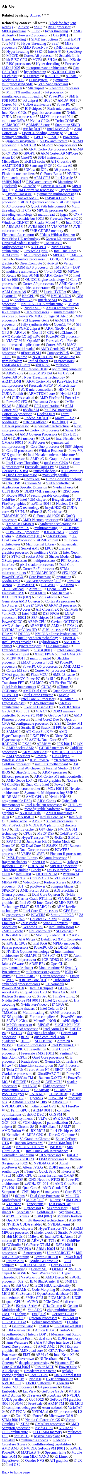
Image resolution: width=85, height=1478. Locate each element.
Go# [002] (36, 1399)
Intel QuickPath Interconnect (47, 1151)
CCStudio (13, 1245)
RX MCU (38, 1131)
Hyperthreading (17, 51)
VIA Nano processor (53, 84)
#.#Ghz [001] (41, 503)
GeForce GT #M (38, 1245)
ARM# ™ (44, 744)
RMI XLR (28, 145)
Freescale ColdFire (59, 341)
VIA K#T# (70, 1318)
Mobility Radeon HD (51, 935)
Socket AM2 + (28, 198)
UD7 (64, 955)
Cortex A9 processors (38, 284)
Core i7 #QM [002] (16, 1367)
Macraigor (65, 182)
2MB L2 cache (12, 931)
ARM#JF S (37, 626)
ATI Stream (31, 76)
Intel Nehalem (66, 438)
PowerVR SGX (13, 988)
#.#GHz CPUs (16, 943)
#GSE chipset (70, 202)
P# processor (54, 92)
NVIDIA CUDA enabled (24, 1224)
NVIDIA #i (40, 1412)
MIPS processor (35, 255)
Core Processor (40, 577)
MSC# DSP (45, 833)
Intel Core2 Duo (47, 719)
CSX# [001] (10, 108)
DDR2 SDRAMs (14, 1289)
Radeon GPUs (12, 866)
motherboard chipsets (17, 1228)
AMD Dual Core (35, 691)
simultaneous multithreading (22, 96)
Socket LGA (24, 300)
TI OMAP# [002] (43, 573)
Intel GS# (13, 1464)
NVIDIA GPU (42, 357)
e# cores (8, 316)
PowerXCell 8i (13, 1318)
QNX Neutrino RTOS (44, 1179)
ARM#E (22, 406)
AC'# (5, 817)
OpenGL (69, 638)
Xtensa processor (14, 894)
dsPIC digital (71, 1021)
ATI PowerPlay (72, 471)
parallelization (57, 1122)
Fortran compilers (42, 1017)
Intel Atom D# (53, 1029)
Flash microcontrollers (18, 174)
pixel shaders (65, 288)
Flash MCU (39, 674)
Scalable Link (69, 55)
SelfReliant (47, 1126)
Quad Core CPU (64, 691)
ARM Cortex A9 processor (47, 149)
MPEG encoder (64, 943)
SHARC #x (43, 907)
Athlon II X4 (44, 1330)
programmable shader (17, 968)
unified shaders (45, 471)
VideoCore (31, 882)
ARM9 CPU (37, 622)
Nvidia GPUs (40, 121)
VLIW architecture (54, 141)
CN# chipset (31, 1192)
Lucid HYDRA (55, 292)
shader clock (43, 1232)
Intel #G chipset (29, 768)
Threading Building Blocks (21, 870)
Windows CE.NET (15, 222)
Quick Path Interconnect (48, 206)
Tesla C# (58, 992)
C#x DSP (13, 483)
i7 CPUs (58, 1004)
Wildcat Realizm (51, 450)
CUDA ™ (75, 805)
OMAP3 (30, 955)
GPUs (38, 137)
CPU (50, 332)
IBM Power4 (39, 760)
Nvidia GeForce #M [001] (21, 1000)
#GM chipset (32, 1122)
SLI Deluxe (43, 1041)
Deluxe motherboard (47, 1322)
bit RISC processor (58, 410)
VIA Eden (65, 898)
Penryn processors (15, 947)
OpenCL (57, 964)
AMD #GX (10, 169)
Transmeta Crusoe (46, 402)
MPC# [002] (35, 1200)
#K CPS (64, 373)
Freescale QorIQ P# (39, 467)
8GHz (19, 1379)
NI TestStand (48, 1359)
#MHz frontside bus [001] (25, 218)
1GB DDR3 (50, 960)
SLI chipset (64, 931)
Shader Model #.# (47, 222)
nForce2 (36, 512)
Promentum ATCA (15, 1090)
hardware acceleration (56, 524)
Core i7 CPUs (33, 605)
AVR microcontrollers (37, 389)
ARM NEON (55, 328)
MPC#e (73, 271)
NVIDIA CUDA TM (67, 752)
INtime (22, 357)
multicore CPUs (46, 552)
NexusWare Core (44, 1273)
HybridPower (48, 642)
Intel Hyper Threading (22, 463)
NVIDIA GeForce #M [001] (44, 1448)
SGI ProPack (11, 825)
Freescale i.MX (13, 593)
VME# (26, 854)
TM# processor (54, 1086)
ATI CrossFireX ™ (39, 731)
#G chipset (30, 100)
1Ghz (68, 960)
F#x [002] (39, 1314)
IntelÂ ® (54, 51)
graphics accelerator (46, 112)
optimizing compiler (66, 369)
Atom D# (8, 157)
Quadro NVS (34, 1460)
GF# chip (46, 829)
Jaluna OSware (13, 964)
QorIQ (55, 259)
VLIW (42, 1118)
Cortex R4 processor (45, 430)
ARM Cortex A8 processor (34, 190)
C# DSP (12, 153)
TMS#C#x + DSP (67, 267)
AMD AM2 (46, 1346)
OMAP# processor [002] (43, 581)
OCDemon (9, 691)
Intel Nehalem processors (43, 805)
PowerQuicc (68, 1367)
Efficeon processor (15, 776)
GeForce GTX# (63, 1314)
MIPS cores (36, 442)
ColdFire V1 (69, 833)
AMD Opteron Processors (38, 434)
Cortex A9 (64, 165)
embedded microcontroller (21, 788)
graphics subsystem (20, 141)
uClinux (63, 687)
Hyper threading (48, 64)
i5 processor (32, 1208)
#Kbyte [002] (16, 495)
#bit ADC (35, 1310)
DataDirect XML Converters (62, 939)
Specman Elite (55, 1452)
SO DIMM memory (47, 1432)
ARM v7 (42, 1355)
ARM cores (10, 255)
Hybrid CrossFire (19, 194)
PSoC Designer (13, 1094)
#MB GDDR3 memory (46, 231)
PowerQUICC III (53, 186)
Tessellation (37, 1049)
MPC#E (43, 1025)
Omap (74, 976)
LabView (29, 1391)
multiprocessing (46, 528)
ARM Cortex (46, 801)
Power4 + (72, 398)
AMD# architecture (60, 308)
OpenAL (8, 434)
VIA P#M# (62, 878)
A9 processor (63, 169)
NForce (55, 1200)
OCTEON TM (46, 874)
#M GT (7, 638)
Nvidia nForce (63, 487)
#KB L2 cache (34, 161)
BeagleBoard (61, 499)
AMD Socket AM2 (20, 748)
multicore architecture (22, 271)
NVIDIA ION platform (43, 825)
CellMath (71, 609)
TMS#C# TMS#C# (20, 524)
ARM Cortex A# (34, 752)
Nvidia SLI (32, 308)
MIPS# (7, 1249)
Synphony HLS (70, 1212)
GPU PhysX (61, 756)
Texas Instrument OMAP (56, 1175)
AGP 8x (47, 145)
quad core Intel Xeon (49, 1037)
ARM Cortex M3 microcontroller (58, 776)
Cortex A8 (9, 377)
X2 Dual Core (30, 845)
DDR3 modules (69, 947)
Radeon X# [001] (37, 418)
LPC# (49, 548)
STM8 (16, 556)
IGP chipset (33, 108)
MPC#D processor (63, 866)
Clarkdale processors (17, 1074)
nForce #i (68, 1171)
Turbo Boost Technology (64, 479)
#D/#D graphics (49, 780)
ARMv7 (37, 1240)
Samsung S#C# (40, 165)
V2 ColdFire (11, 784)
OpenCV (12, 1220)
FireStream (23, 1293)
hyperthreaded (12, 1334)
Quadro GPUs (12, 88)
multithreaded (25, 349)
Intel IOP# (23, 874)
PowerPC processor (33, 35)
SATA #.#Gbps (17, 1021)
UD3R (76, 1297)
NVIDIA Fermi (59, 1224)
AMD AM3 (10, 1448)
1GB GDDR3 (24, 1159)
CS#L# (44, 1326)
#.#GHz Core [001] (33, 980)
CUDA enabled (23, 398)
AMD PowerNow (35, 47)
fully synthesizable (34, 324)
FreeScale (35, 1403)
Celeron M (33, 483)
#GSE (21, 1273)
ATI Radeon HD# (33, 369)
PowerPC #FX (16, 402)
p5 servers (34, 1395)
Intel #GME (30, 275)
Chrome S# (25, 1126)
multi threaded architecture (44, 1220)
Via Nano (67, 585)
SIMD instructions (44, 39)
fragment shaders (14, 862)
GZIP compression (59, 1379)
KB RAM (66, 1428)
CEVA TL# (10, 695)
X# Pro (42, 996)
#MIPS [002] (11, 182)
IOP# (44, 169)
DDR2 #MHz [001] (16, 935)
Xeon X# (62, 1383)
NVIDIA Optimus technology (27, 951)
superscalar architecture (51, 426)
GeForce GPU (33, 927)
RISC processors (18, 64)
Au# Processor (69, 1065)
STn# (6, 679)
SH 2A (52, 60)
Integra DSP (37, 1334)
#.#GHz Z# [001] (37, 1183)
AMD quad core (31, 1350)
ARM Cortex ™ (56, 275)
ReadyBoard (30, 1061)
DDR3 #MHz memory (40, 491)
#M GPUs (73, 1200)
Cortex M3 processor (17, 1387)
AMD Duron (54, 1277)
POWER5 (38, 915)
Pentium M (71, 874)
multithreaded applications (21, 345)
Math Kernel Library (41, 544)
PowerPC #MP (32, 715)
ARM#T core (57, 536)
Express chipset (13, 703)
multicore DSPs (13, 121)
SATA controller (58, 483)
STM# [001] (11, 1420)
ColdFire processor (15, 764)
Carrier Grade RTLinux (35, 898)
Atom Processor (55, 858)
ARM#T (72, 76)
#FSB (40, 854)
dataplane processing (34, 1363)
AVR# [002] (37, 226)
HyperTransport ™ (35, 837)
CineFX (26, 157)
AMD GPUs (35, 797)
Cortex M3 (54, 345)
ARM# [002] (45, 1249)
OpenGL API (56, 589)
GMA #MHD (24, 817)
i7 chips (20, 1314)
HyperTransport (29, 646)
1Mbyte (33, 1236)
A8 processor (15, 206)
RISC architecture (39, 182)
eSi (4, 398)
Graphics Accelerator (64, 459)
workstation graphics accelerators (26, 288)
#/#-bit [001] (32, 129)
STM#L (73, 837)
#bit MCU (9, 613)
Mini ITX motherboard (23, 92)
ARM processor (13, 459)
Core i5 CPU (39, 878)
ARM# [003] (11, 125)
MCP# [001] (15, 658)
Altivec (35, 15)
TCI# (52, 1240)
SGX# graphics (13, 1017)
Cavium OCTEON (64, 622)
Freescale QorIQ (36, 251)
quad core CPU (36, 992)
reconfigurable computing (50, 495)
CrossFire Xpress (14, 1444)
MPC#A (59, 255)
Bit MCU (76, 1403)
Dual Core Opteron (46, 894)
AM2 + (56, 626)
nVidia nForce (46, 597)
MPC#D (12, 55)
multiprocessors (44, 560)
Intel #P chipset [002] (66, 1131)
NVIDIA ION (61, 296)
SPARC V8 (67, 357)
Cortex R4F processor (38, 569)
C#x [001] (60, 35)
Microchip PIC (13, 1049)
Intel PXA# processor (22, 1029)
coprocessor (25, 117)
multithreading (12, 149)
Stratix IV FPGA (70, 1232)
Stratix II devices (55, 923)
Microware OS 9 (61, 1416)
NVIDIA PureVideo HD (19, 630)
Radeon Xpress (55, 882)
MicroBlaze (10, 161)
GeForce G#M (22, 1326)
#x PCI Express (17, 1216)
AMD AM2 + (73, 666)
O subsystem (38, 80)
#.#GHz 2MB (54, 532)
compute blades (62, 886)
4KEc (58, 837)
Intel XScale (72, 60)
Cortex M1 (39, 1269)
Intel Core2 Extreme (38, 695)
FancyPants (35, 1204)
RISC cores (71, 491)
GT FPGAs (18, 1412)
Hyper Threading (33, 43)
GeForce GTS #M (15, 471)
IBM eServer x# (18, 1330)
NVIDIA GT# (44, 1163)
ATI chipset (10, 1371)
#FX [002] (69, 573)
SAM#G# (13, 731)
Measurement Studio (66, 1334)
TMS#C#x (9, 1012)
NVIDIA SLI (11, 1383)
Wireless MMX (13, 760)
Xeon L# (38, 862)
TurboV (64, 1330)
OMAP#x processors (50, 1424)
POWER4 (56, 1098)
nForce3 (37, 1416)
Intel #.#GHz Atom (59, 1236)
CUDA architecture (37, 104)
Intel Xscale (64, 178)
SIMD (53, 137)
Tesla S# (72, 1061)
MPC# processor (14, 31)
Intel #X (25, 902)
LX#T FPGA (39, 736)
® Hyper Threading (41, 1033)
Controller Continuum (18, 1155)
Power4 (40, 756)
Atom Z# (63, 1041)
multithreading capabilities (51, 1444)
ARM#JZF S (69, 699)
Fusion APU (15, 1261)
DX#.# (64, 467)
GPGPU (29, 153)
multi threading (65, 312)
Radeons (59, 1440)
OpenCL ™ (62, 324)
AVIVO (32, 1302)
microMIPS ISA (40, 373)
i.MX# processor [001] (56, 117)
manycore (52, 1192)
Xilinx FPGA (44, 654)
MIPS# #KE (26, 585)
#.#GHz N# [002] (67, 1025)
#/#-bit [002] (53, 271)
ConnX (20, 1416)
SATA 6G (36, 1094)
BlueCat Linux (26, 772)
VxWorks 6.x (30, 1277)
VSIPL (20, 512)
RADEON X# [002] (16, 597)
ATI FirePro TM (61, 683)
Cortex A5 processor (17, 414)
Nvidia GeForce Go (44, 1261)
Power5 (60, 784)
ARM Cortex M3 (38, 381)
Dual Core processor (34, 850)
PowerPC (63, 104)
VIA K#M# (59, 226)
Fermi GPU (19, 1110)
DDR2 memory (69, 1338)
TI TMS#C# (57, 1094)
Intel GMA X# (69, 654)
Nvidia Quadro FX (15, 528)
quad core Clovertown (18, 1359)
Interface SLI (47, 300)
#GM (25, 1037)
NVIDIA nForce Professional (56, 634)
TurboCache (18, 821)
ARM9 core (14, 373)
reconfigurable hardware (42, 809)
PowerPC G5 (43, 947)
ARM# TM (56, 1403)
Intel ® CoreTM (51, 817)
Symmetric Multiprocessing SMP (48, 793)
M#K (10, 980)
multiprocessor (12, 385)
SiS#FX (52, 845)
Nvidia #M (10, 422)
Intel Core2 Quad (69, 650)
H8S (43, 1102)
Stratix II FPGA (62, 915)
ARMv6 (20, 332)
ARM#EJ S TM (23, 1102)
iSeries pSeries (26, 1306)
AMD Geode (68, 284)
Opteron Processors (43, 1318)
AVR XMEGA (63, 1118)
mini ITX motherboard (51, 764)
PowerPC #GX (13, 577)
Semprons (9, 1192)
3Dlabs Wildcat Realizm (57, 235)
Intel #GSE (62, 617)
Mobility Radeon (69, 1216)
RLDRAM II (11, 797)
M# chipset (36, 88)
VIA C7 (41, 711)
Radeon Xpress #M (29, 1143)
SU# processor (53, 630)
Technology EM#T (15, 907)
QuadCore (29, 1188)
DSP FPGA (51, 613)
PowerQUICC (12, 622)
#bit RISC (43, 365)
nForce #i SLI (31, 353)
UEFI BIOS (10, 491)
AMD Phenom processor (40, 520)
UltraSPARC (25, 976)
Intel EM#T (71, 39)
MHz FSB (66, 902)
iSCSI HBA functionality (52, 1285)
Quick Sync (47, 1171)
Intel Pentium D (62, 1045)
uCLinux (66, 332)
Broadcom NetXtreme (40, 1371)
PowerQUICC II (46, 1257)
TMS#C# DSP (55, 198)
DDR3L (24, 634)
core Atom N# (39, 1069)
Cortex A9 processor (60, 601)
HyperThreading (14, 39)
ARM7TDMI (11, 381)
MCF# (37, 60)
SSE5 (38, 51)
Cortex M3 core (17, 670)
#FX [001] (64, 744)
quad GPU (14, 1302)
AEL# (6, 1147)
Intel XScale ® (58, 129)
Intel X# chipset (41, 988)
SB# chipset (40, 617)
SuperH (70, 430)
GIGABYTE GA (14, 1322)
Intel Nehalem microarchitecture (51, 455)
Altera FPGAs (33, 1167)
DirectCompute (30, 263)
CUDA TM (36, 866)
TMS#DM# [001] (61, 1143)
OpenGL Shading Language (42, 133)
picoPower (37, 886)
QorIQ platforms (38, 1383)
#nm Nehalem (12, 361)
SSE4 (55, 43)
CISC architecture (15, 1432)
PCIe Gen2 (52, 1302)
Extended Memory (15, 650)
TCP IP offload (13, 589)
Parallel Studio (57, 768)
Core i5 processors (19, 450)
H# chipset (9, 76)
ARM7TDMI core (41, 393)
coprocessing (15, 915)
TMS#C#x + (53, 243)
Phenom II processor (64, 88)
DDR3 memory (60, 1167)
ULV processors (37, 312)
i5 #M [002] (43, 1216)
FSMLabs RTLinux (16, 365)
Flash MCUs (15, 878)
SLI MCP (36, 683)
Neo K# (35, 1379)
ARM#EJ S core (38, 125)
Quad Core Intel (37, 784)
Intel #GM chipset (33, 499)
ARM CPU (42, 178)
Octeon (73, 1306)
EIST (26, 1355)
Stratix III (28, 727)
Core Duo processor (44, 446)
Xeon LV (8, 845)
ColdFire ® (45, 1212)
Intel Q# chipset (56, 1000)
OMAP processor (51, 1159)
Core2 (35, 1082)
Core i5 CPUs (61, 1265)
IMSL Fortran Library (22, 858)
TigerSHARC (58, 316)
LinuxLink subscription (36, 1065)
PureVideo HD (67, 381)
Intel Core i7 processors (40, 911)
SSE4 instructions (51, 157)
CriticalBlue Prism (20, 1338)
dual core (45, 1338)
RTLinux (61, 1456)
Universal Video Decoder (20, 243)
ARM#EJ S (14, 226)
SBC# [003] (63, 1069)
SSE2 (36, 31)
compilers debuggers (21, 1407)
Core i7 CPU (38, 1375)
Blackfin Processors (31, 1045)
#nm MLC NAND (35, 1456)
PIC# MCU (38, 593)
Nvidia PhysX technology (20, 507)
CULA (45, 438)
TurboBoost (61, 980)
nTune (29, 1171)
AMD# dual (60, 593)
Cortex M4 (10, 104)
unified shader (38, 361)
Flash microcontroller (62, 108)
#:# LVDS (30, 1086)
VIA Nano (13, 1204)
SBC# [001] (43, 650)
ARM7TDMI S (13, 165)
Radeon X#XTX (51, 1078)
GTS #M (55, 1114)
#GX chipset (11, 312)
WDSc (7, 1045)
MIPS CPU (35, 1135)
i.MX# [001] (55, 788)
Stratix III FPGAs (54, 727)
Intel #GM (29, 613)
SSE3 (38, 27)
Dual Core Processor (45, 1196)
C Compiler (62, 1090)
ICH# (69, 972)
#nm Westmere (17, 1342)
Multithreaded (12, 1310)
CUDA (46, 687)
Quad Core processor (21, 475)
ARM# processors (63, 1012)
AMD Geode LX (55, 1188)
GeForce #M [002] (46, 516)
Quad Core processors (48, 1057)
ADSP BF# (37, 964)
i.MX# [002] (73, 1257)
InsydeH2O (53, 507)
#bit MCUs (14, 1236)
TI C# (21, 1240)
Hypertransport (13, 740)
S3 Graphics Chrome (35, 1139)
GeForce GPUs (52, 1391)
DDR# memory (24, 438)
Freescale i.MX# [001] (37, 1053)
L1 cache (29, 186)
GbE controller (40, 931)
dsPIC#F (19, 1082)
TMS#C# (49, 955)
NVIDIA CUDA (63, 72)
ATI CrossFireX (47, 609)
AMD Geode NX (53, 349)
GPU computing (13, 1269)
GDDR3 (64, 988)
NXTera (72, 780)
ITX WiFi (48, 585)
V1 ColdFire (71, 1240)
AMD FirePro (49, 398)
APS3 (36, 821)
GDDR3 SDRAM (33, 1265)
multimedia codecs (34, 1440)
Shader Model (59, 556)
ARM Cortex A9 (14, 292)
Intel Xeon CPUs (14, 112)
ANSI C (56, 862)
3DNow (29, 169)
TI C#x (26, 210)
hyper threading (56, 31)
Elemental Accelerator (18, 235)
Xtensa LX (53, 1061)
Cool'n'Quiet (46, 414)
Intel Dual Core (65, 251)
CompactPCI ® (58, 353)
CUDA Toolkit (12, 393)
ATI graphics (58, 1460)
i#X (80, 744)
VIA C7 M (14, 341)
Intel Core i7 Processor (37, 699)
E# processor (63, 1412)
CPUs (27, 833)
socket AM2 (10, 992)
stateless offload (34, 422)
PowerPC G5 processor (63, 336)
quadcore (8, 1041)
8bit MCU (21, 1436)
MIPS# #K (9, 882)
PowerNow (71, 137)
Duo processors (57, 646)
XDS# (24, 1424)
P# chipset (55, 512)
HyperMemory (70, 190)
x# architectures (65, 760)
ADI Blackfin (64, 890)
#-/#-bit (52, 263)
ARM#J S (59, 1102)
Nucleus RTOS (13, 80)
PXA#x (72, 626)
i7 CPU (7, 198)
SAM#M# (41, 1090)
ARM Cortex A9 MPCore (59, 153)
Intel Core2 (45, 902)
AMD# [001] (67, 100)
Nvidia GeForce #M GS (42, 1420)
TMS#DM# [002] (14, 516)
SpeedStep (74, 51)
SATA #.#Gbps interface (51, 1342)
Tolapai (72, 862)
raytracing (63, 577)
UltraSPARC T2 (59, 1253)
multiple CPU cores (16, 609)
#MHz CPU (34, 1297)
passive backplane (47, 1436)
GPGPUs (24, 1249)
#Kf (43, 296)
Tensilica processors (30, 259)
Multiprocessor (25, 960)
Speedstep (24, 1212)
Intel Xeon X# (64, 1355)
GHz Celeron (52, 1306)
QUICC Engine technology (45, 279)
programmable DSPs (17, 801)
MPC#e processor (19, 1025)
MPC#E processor (50, 210)
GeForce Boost (51, 174)
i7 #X (78, 1460)
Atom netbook (52, 1407)
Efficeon (8, 1139)
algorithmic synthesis (17, 1118)
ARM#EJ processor (63, 605)
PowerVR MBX (31, 316)
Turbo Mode (61, 841)
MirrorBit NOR (45, 1021)
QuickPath (9, 186)
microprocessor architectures (46, 68)
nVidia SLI (31, 410)
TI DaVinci (71, 528)
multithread (46, 214)
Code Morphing (43, 1289)
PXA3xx (12, 809)
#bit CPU (22, 1285)
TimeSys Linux (64, 996)
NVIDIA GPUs (13, 1106)
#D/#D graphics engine (38, 202)
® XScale (9, 837)
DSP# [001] (64, 1245)
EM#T (11, 43)
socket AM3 (35, 556)
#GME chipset (47, 540)
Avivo (6, 976)
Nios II (37, 332)
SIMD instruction (66, 47)
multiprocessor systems (43, 972)
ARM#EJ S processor (33, 267)
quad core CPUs (56, 463)
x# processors (64, 361)
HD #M (64, 389)
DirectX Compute (62, 1135)
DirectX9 (61, 736)
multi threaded (40, 658)
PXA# (27, 744)
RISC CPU (24, 1175)
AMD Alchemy (13, 626)
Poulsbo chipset (17, 654)
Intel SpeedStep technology (38, 638)
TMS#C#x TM (22, 1078)
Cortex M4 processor (50, 670)
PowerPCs (56, 96)
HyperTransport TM (53, 1228)
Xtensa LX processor (61, 239)
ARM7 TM (10, 1208)
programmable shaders (18, 1008)
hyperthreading (35, 72)
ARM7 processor (54, 772)
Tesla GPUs (15, 1069)
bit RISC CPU (16, 60)
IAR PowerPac (60, 1204)
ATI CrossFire (61, 161)
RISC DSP (52, 76)
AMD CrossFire (66, 1183)
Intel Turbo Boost (61, 927)
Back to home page (16, 1472)
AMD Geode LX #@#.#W (21, 336)
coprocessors (67, 145)
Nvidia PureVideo (34, 1004)
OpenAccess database (53, 1293)
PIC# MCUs (58, 1297)
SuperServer (11, 1460)
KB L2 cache (24, 829)
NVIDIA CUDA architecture (42, 304)
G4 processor (47, 1387)
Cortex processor (52, 976)
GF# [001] (9, 1188)
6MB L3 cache (64, 674)
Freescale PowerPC (64, 218)
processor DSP (12, 1179)
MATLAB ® (30, 1452)
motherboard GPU (42, 1106)
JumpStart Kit (37, 841)
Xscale (11, 275)
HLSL (25, 1041)
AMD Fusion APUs (34, 890)
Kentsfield (14, 1135)
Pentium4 (66, 1053)
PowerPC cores (72, 1017)
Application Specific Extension (24, 487)
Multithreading (33, 1012)
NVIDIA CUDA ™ (30, 1147)
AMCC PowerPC (27, 679)
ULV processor (50, 1155)
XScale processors (59, 821)
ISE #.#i (55, 1147)
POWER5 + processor (22, 532)
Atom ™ (35, 589)
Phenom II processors (66, 854)
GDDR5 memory (51, 748)
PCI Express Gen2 (36, 320)
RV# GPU (13, 841)
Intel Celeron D (51, 1008)
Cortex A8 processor (39, 55)
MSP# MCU (73, 520)
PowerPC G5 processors (40, 666)
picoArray (54, 1395)
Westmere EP (64, 1363)
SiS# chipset (74, 446)
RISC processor (59, 27)
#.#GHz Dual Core (42, 740)
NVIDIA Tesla (30, 813)
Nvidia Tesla (11, 581)
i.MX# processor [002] (37, 662)
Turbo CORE (64, 121)
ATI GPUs (38, 247)
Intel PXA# (74, 222)
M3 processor (57, 1208)
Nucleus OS (65, 503)
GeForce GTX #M (43, 919)
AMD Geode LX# (19, 780)
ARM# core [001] (29, 536)
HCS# (48, 100)
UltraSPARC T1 (49, 1074)
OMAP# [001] (12, 442)
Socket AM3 (30, 548)
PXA (20, 919)
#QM (19, 1403)
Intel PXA (40, 943)
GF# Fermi (71, 911)
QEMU (57, 1269)
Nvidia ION (58, 797)
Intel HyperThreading (17, 642)
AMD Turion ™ (13, 1131)
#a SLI (50, 679)
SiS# (57, 723)
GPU (35, 292)
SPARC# (8, 890)
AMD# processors (59, 813)
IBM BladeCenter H (44, 1281)
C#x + (78, 214)
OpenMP (33, 341)
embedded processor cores (21, 984)
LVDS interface (58, 870)
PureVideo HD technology (21, 239)
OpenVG (36, 1098)
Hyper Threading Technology (43, 377)
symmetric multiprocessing (57, 194)
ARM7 (66, 1126)
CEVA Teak (56, 1350)
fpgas (64, 214)
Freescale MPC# (41, 385)
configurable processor (32, 723)
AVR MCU (53, 1082)
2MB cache (29, 923)
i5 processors (32, 1253)
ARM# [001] (42, 1110)
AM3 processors (18, 756)
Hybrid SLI (68, 393)
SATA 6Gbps (26, 939)
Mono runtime (49, 968)
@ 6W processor (42, 703)
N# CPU (28, 296)
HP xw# (7, 1065)
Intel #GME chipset (26, 328)
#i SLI (6, 1175)
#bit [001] (23, 711)
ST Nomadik (55, 984)
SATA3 (16, 1033)
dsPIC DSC (35, 1114)
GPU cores (10, 605)
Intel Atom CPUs (14, 1057)
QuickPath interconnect (19, 687)
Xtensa (77, 727)
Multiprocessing (13, 247)
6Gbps (20, 1196)
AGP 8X (75, 1220)
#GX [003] (60, 422)
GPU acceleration (46, 406)
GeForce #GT (58, 715)
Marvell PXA (65, 418)
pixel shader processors (37, 564)
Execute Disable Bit (38, 707)
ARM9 (78, 149)
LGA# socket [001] (68, 1326)
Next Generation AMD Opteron (36, 599)
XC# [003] (9, 1122)
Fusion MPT (44, 1367)
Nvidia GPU (44, 1428)
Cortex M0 (32, 479)
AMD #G (37, 459)
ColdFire (8, 499)
